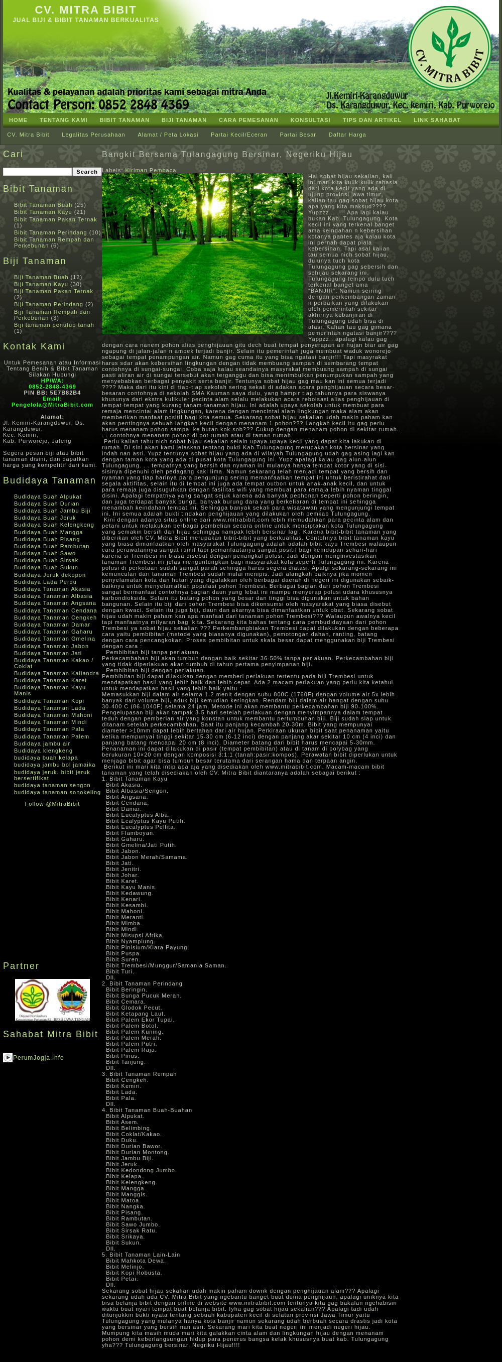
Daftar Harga (347, 135)
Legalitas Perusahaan (93, 135)
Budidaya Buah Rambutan (51, 546)
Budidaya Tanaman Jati (48, 653)
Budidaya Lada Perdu (45, 582)
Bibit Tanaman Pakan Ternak (55, 219)
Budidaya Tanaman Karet (50, 680)
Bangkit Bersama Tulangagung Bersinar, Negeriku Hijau (227, 154)
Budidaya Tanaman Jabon (51, 646)
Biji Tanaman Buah (41, 277)
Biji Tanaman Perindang (48, 304)
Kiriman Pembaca (151, 170)
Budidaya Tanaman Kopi (49, 701)
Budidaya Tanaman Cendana (55, 610)
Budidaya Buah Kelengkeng (54, 525)
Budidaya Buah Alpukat (48, 496)
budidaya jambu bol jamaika (54, 765)
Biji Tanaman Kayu (41, 284)
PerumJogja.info (38, 1057)
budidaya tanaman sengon (52, 785)
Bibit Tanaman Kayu (43, 212)
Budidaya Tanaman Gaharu (53, 632)
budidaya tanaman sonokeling (57, 792)
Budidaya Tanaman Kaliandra (56, 673)
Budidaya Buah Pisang (47, 539)
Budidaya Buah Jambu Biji (52, 511)
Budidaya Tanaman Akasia (52, 589)
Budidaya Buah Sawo (45, 553)
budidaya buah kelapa (46, 758)
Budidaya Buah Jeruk (45, 518)
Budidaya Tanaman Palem (51, 736)
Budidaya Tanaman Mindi (50, 722)
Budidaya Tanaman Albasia (53, 596)
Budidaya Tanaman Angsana (55, 603)
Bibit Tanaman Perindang (50, 232)
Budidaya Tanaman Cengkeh (55, 617)
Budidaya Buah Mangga (48, 532)
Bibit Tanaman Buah (43, 205)
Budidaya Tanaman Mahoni (53, 715)
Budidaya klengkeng (43, 751)
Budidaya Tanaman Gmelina (54, 639)
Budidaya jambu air (42, 743)
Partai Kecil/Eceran (239, 135)
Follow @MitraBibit (52, 804)
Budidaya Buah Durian (46, 504)
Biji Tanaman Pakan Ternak (53, 291)
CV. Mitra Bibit (86, 10)
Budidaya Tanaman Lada (50, 708)
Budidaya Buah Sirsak (46, 560)
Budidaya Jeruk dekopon (50, 575)
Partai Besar (298, 135)
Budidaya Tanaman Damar (52, 625)
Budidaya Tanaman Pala (49, 729)
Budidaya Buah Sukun (46, 567)
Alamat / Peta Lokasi (168, 135)
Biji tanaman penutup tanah (54, 325)
